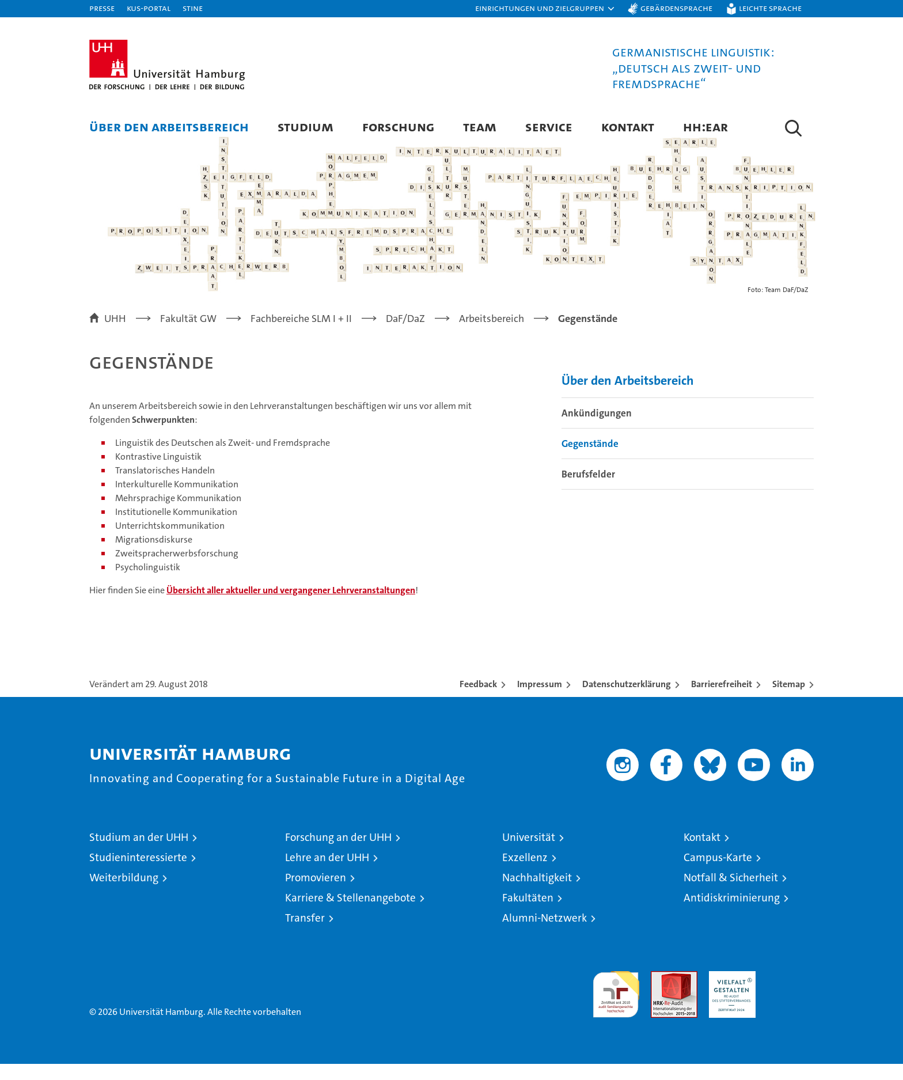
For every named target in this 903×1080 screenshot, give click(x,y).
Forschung (398, 126)
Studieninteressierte (138, 873)
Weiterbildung (123, 893)
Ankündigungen (596, 428)
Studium (305, 126)
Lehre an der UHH (327, 873)
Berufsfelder (588, 489)
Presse (102, 8)
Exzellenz (525, 873)
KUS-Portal (148, 8)
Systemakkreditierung (790, 993)
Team (479, 126)
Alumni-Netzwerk (544, 934)
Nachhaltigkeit (537, 893)
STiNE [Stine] (193, 8)
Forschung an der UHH (338, 853)
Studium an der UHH (138, 853)
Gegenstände (590, 459)
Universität (528, 853)
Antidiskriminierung (732, 914)
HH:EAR (705, 126)
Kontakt (627, 126)
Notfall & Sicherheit (731, 893)
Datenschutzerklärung (626, 700)
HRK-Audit (729, 993)
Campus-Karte (718, 873)
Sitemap (788, 700)
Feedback (478, 700)
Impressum (539, 700)
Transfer (305, 934)
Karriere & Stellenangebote (350, 914)
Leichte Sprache (770, 8)
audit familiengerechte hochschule (616, 1005)
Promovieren (315, 893)
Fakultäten (527, 914)
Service (548, 126)
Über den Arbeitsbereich (169, 126)
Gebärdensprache (676, 8)
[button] (545, 8)
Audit (662, 993)
